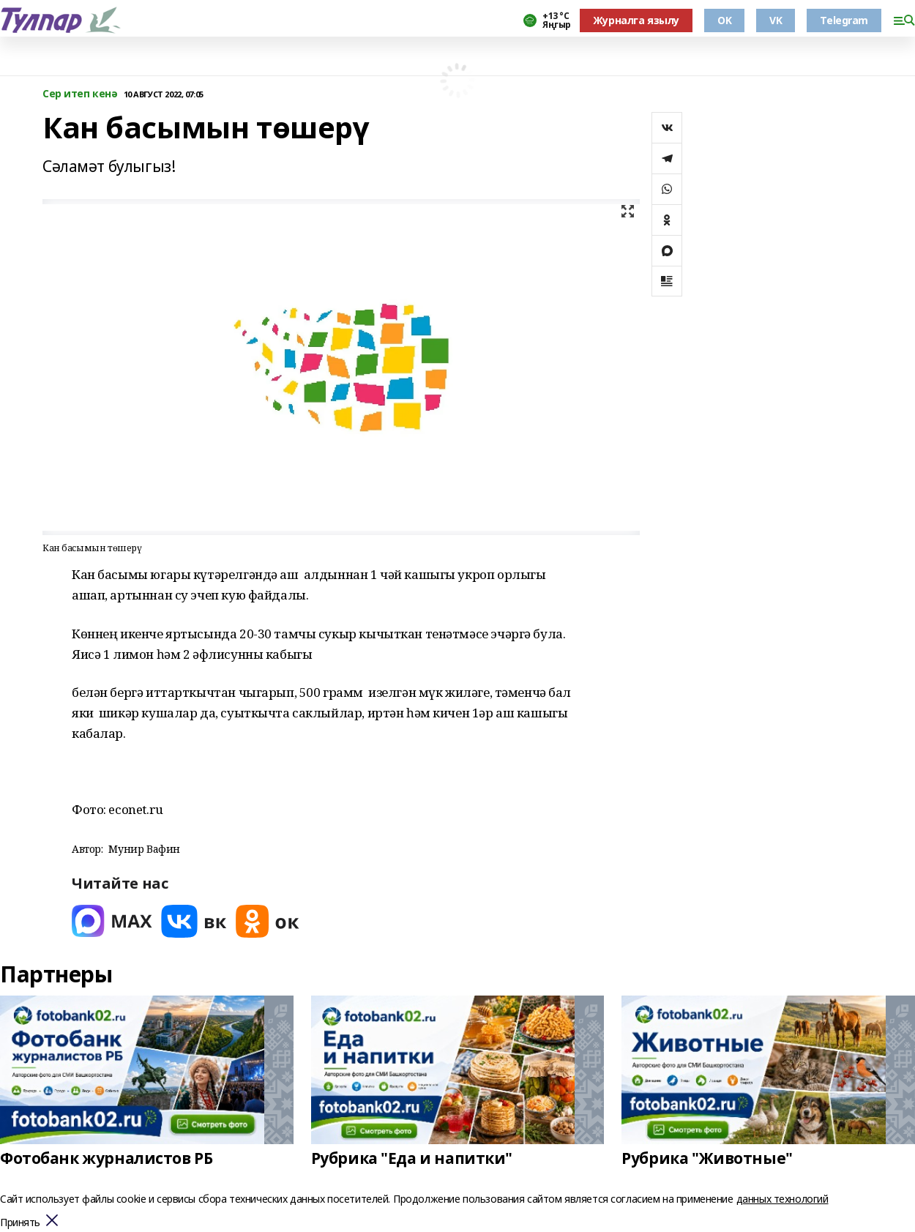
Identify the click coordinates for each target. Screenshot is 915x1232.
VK (775, 20)
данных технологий (782, 1199)
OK (724, 20)
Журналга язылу (636, 20)
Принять (20, 1223)
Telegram (844, 20)
